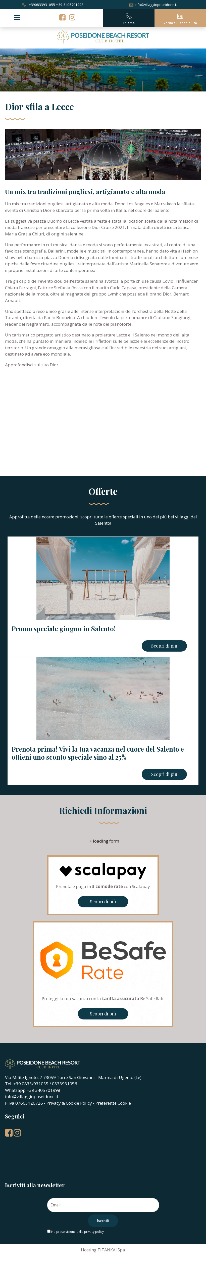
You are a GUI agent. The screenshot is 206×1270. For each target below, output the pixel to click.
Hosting (88, 1250)
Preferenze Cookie (113, 1103)
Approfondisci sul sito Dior (31, 365)
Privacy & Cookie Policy (69, 1103)
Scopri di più (103, 902)
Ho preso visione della (77, 1232)
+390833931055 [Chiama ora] (38, 4)
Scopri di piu (164, 646)
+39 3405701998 (69, 4)
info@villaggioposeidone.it (153, 4)
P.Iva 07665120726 (24, 1103)
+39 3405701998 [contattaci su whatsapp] (43, 1090)
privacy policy (94, 1232)
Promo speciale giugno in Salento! (64, 628)
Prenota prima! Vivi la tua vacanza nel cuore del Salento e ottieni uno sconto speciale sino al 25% (98, 753)
